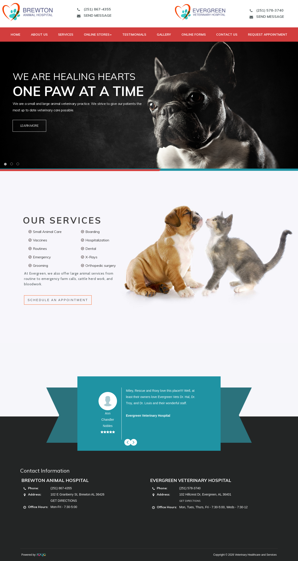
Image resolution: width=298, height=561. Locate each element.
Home (15, 35)
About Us (39, 35)
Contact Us (226, 35)
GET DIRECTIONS (63, 500)
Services (65, 35)
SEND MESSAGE (93, 15)
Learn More (29, 126)
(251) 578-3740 (266, 10)
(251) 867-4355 (93, 9)
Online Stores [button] (98, 35)
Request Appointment (267, 35)
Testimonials (134, 35)
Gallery (164, 35)
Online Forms (193, 35)
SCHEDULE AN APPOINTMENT (58, 300)
